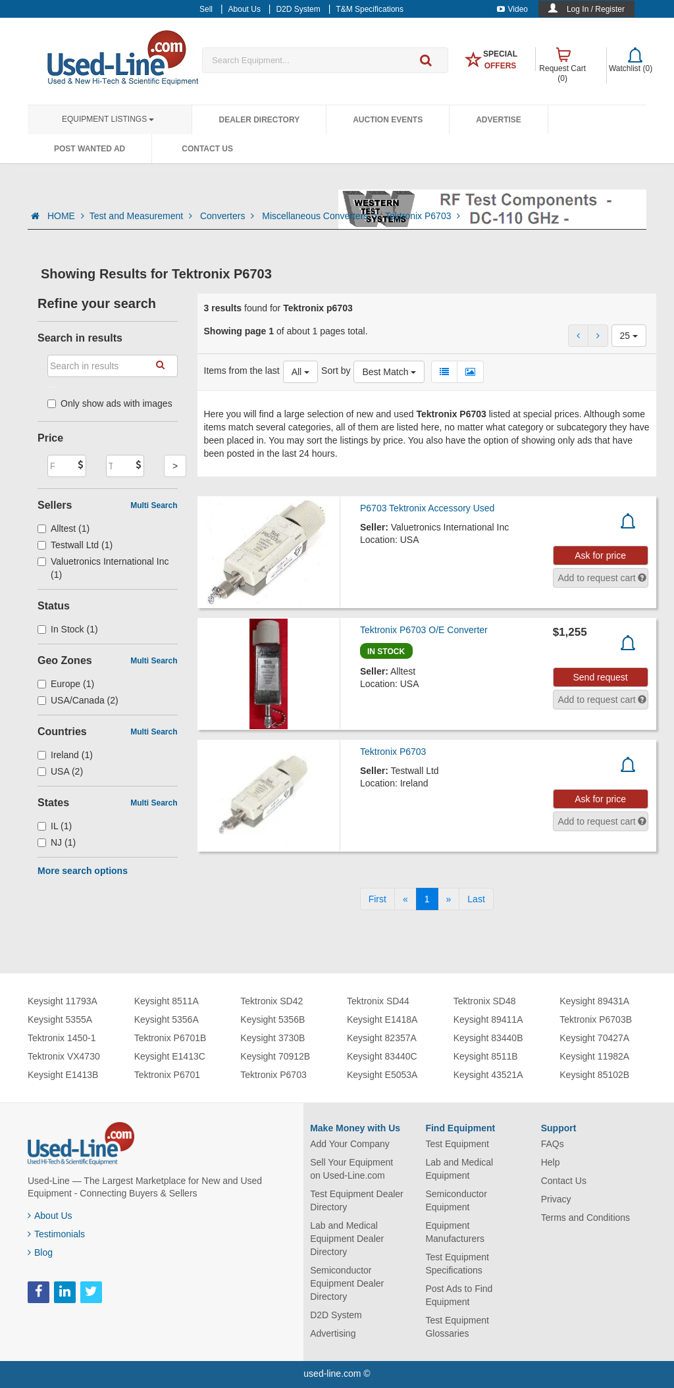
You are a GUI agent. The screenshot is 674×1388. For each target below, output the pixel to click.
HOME (65, 216)
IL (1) (55, 826)
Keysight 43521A (488, 1074)
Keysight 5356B (272, 1019)
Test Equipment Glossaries (457, 1327)
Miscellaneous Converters (321, 216)
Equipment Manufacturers (454, 1232)
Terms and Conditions (585, 1217)
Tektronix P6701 (167, 1074)
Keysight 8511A (166, 1001)
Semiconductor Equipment (455, 1200)
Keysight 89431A (594, 1001)
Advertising (332, 1333)
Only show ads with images (109, 403)
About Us (50, 1215)
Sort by (335, 370)
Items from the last (242, 370)
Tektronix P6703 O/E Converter (424, 630)
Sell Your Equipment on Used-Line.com (351, 1169)
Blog (40, 1252)
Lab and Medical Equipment (459, 1169)
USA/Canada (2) (78, 700)
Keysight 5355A (60, 1019)
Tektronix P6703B (595, 1019)
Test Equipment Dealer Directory (356, 1200)
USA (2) (60, 771)
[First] (377, 899)
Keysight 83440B (488, 1038)
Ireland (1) (65, 755)
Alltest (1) (64, 528)
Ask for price (600, 555)
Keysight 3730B (272, 1038)
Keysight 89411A (488, 1019)
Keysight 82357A (382, 1038)
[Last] (476, 899)
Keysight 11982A (594, 1056)
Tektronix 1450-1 (62, 1038)
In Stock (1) (68, 629)
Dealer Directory (259, 119)
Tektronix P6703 (422, 216)
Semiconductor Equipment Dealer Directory (347, 1283)
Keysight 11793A (62, 1001)
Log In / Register (596, 9)
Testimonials (56, 1234)
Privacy (556, 1199)
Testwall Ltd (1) (75, 545)
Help (550, 1162)
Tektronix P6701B (170, 1038)
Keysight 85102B (594, 1074)
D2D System (336, 1315)
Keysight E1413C (169, 1056)
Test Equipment (457, 1144)
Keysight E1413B (63, 1074)
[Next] (449, 899)
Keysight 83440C (382, 1056)
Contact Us (207, 148)
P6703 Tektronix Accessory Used (427, 508)
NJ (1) (57, 842)
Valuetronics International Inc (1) (103, 568)
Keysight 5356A (166, 1019)
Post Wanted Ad (89, 148)
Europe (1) (66, 684)
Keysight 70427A (594, 1038)
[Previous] (405, 899)
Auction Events (388, 119)
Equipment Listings (108, 119)
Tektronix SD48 (485, 1001)
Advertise (498, 119)
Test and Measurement (142, 216)
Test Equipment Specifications (457, 1263)
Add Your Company (350, 1144)
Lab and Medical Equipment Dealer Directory (347, 1238)
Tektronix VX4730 (64, 1056)
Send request (600, 677)
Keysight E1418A (382, 1019)
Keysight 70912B (275, 1056)
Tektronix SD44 (378, 1001)
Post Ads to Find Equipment (458, 1295)
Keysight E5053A (382, 1074)
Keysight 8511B (486, 1056)
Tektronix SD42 (271, 1001)
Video (512, 9)
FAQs (552, 1144)
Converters (228, 216)
